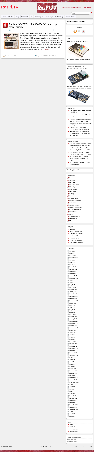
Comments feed (74, 429)
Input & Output (70, 17)
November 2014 (73, 350)
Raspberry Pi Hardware (75, 207)
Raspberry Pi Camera (75, 205)
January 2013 (73, 400)
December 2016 (73, 294)
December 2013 (73, 375)
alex (12, 55)
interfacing (72, 187)
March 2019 (72, 255)
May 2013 (72, 391)
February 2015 (73, 344)
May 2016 (72, 310)
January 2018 (73, 271)
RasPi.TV (9, 7)
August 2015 (72, 330)
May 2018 (72, 264)
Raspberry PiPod (74, 238)
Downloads (24, 17)
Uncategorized (73, 218)
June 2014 (72, 362)
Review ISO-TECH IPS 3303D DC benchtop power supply (33, 25)
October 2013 (73, 380)
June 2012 (72, 416)
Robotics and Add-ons (76, 240)
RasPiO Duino (73, 212)
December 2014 (73, 348)
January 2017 (73, 291)
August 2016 (72, 303)
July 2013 (72, 387)
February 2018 (73, 269)
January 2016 (73, 319)
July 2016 (72, 305)
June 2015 (72, 335)
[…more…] (47, 49)
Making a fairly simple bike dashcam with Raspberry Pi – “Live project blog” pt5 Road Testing (80, 133)
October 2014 (73, 353)
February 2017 (73, 289)
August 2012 (72, 411)
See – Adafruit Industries (76, 242)
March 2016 (72, 314)
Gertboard (72, 180)
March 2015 (72, 341)
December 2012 (73, 402)
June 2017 (72, 282)
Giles (71, 156)
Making (71, 196)
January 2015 (73, 346)
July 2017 (72, 280)
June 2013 (72, 389)
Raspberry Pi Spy (74, 236)
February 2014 (73, 371)
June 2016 (72, 307)
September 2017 (74, 278)
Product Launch (73, 198)
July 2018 (72, 260)
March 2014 (72, 368)
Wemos (71, 221)
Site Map (10, 17)
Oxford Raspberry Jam (76, 231)
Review (19, 30)
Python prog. (59, 17)
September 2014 (74, 355)
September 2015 (74, 328)
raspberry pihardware (75, 209)
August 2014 (72, 357)
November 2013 (73, 377)
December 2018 (73, 258)
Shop (17, 17)
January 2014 (73, 373)
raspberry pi (39, 17)
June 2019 (72, 253)
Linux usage (49, 17)
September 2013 (74, 382)
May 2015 (72, 337)
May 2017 (72, 285)
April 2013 (72, 393)
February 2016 (73, 316)
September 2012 (74, 409)
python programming (75, 200)
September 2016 (74, 301)
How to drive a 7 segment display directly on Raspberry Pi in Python (79, 158)
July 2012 (72, 414)
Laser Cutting (73, 189)
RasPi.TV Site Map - (75, 21)
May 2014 (72, 364)
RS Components (59, 55)
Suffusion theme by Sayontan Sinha (84, 446)
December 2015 (73, 321)
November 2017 (73, 273)
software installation (74, 216)
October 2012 (73, 407)
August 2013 (72, 384)
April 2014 (72, 366)
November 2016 (73, 296)
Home (4, 17)
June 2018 (72, 262)
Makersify (72, 229)
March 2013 (72, 396)
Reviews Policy (49, 446)
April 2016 (72, 312)
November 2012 (73, 405)
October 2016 (73, 298)
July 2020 (72, 251)
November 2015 (73, 323)
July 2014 (72, 359)
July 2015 (72, 332)
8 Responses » (58, 30)
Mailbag (71, 193)
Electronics (14, 30)
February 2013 (73, 398)
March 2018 (72, 267)
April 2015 (72, 339)
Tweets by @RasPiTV (73, 170)
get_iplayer (72, 182)
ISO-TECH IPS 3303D (48, 55)
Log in (71, 424)
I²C (31, 17)
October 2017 (73, 276)
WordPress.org (74, 431)
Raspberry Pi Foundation (76, 233)
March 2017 (72, 287)
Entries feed (73, 427)
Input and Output (74, 184)
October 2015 (73, 325)
